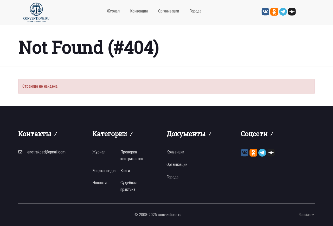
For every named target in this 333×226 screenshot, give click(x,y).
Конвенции (139, 11)
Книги (125, 170)
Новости (99, 182)
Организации (168, 11)
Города (195, 11)
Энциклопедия (104, 170)
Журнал (113, 11)
